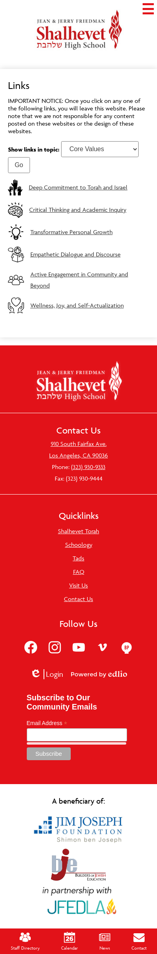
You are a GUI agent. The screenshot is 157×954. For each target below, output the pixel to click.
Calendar (69, 941)
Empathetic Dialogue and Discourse (75, 254)
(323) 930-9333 (88, 467)
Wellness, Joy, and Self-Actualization (77, 305)
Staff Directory (25, 941)
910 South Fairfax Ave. (79, 443)
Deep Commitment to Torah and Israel (78, 187)
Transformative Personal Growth (71, 232)
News (104, 941)
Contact (139, 941)
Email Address (47, 723)
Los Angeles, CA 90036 (78, 455)
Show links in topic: (34, 149)
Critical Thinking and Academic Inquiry (77, 209)
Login (46, 674)
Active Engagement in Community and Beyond (79, 279)
